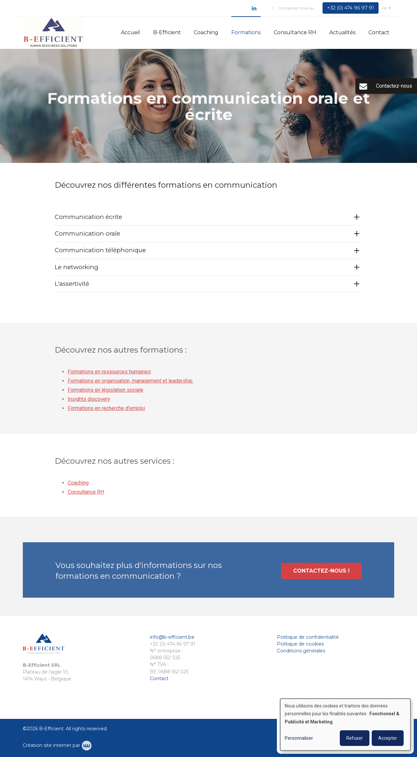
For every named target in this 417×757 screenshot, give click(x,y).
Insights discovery (89, 401)
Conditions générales (301, 651)
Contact (378, 32)
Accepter (387, 738)
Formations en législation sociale (105, 392)
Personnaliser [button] (299, 738)
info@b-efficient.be (172, 637)
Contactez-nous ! (321, 572)
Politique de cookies (300, 644)
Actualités (342, 32)
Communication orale (87, 234)
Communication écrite (88, 217)
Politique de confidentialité (308, 637)
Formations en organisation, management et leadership (131, 383)
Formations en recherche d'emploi (106, 410)
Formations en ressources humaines (109, 374)
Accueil (130, 32)
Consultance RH (295, 32)
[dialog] (345, 724)
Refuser (354, 738)
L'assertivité (72, 284)
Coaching (206, 32)
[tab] (209, 217)
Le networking (76, 267)
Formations (246, 32)
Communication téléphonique (100, 250)
